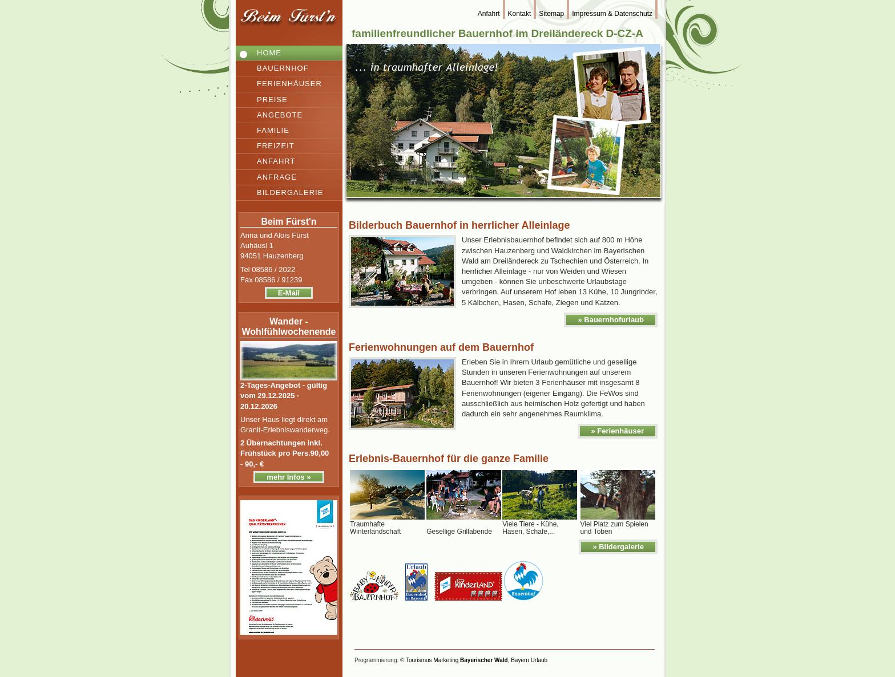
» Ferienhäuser (617, 431)
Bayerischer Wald (484, 660)
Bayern (520, 660)
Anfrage (277, 177)
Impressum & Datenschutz (612, 14)
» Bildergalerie (618, 546)
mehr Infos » (289, 477)
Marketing (445, 660)
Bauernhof (283, 68)
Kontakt (519, 14)
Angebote (280, 115)
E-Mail (289, 293)
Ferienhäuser (289, 83)
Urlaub (539, 660)
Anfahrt (276, 161)
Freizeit (276, 145)
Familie (273, 130)
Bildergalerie (290, 192)
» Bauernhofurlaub (611, 319)
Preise (272, 99)
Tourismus (419, 660)
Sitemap (551, 14)
